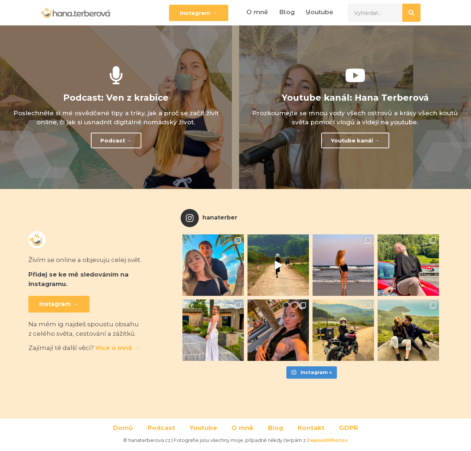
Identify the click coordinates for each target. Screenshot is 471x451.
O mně (257, 12)
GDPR (348, 427)
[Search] (411, 13)
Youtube (319, 12)
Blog (287, 12)
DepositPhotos (327, 440)
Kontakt (311, 427)
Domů (123, 427)
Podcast (161, 427)
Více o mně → (117, 347)
